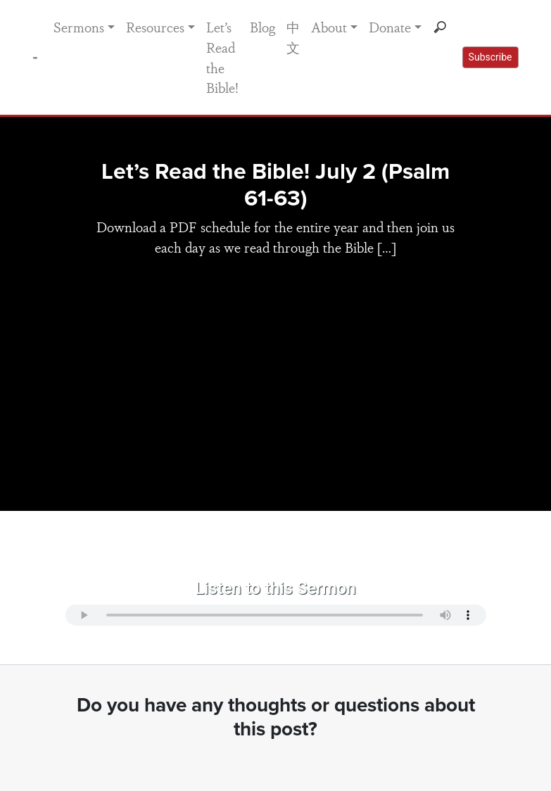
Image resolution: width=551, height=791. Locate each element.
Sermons (78, 27)
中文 (293, 37)
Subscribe (490, 57)
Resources (155, 27)
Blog (262, 27)
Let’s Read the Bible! (222, 57)
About (329, 27)
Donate (390, 27)
